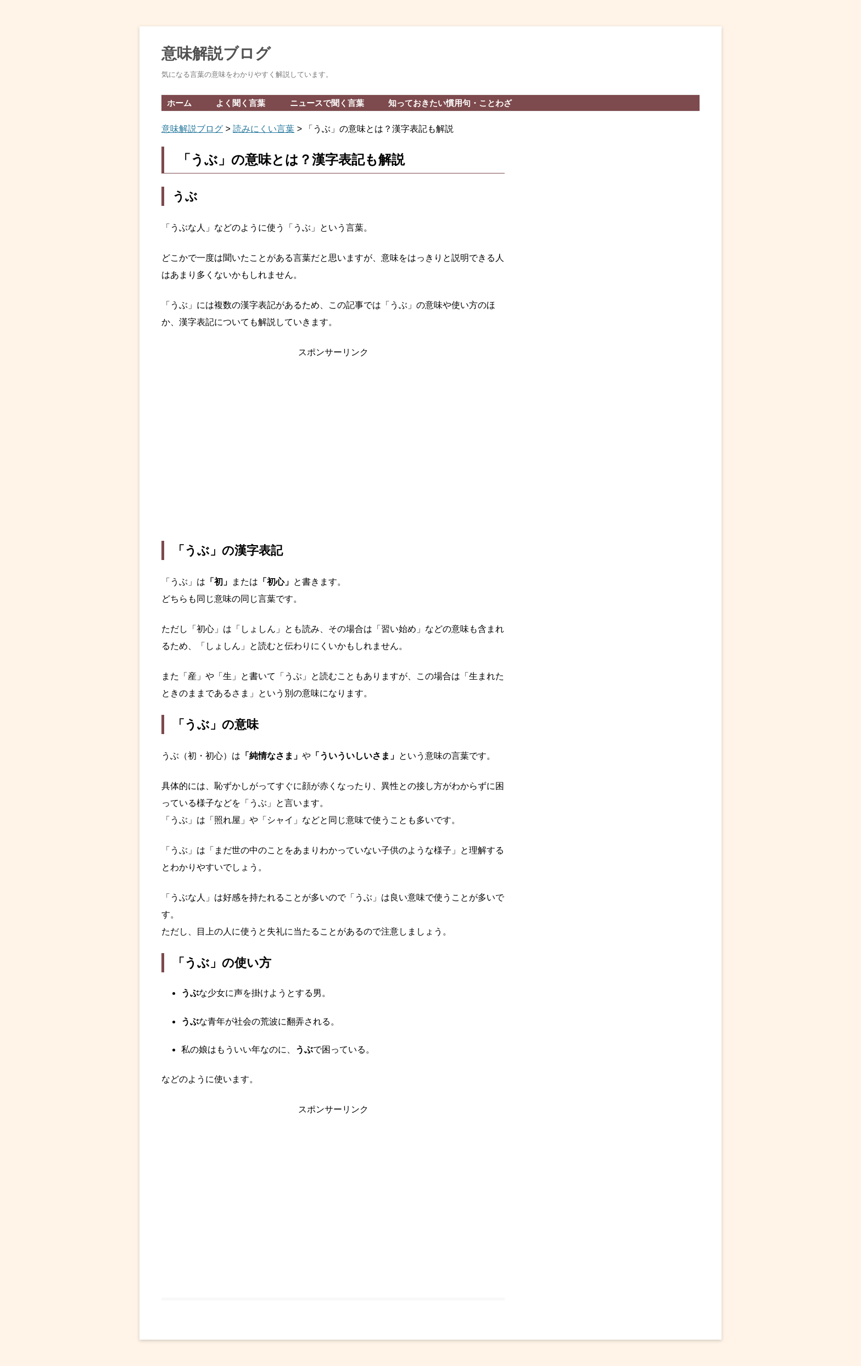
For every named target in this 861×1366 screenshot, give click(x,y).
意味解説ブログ (216, 53)
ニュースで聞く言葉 (327, 103)
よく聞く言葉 (240, 103)
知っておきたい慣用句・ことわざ (450, 103)
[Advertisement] (333, 451)
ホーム (179, 103)
